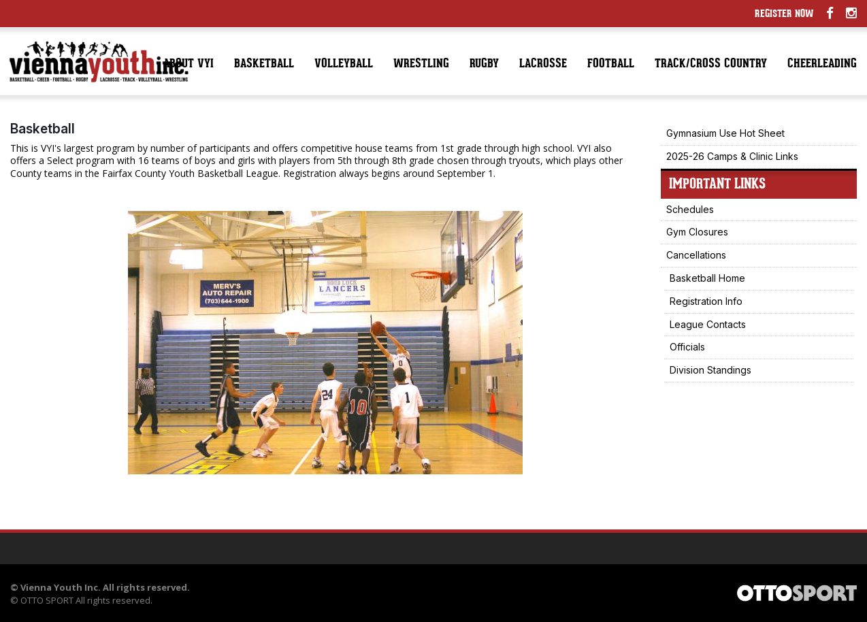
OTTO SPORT (46, 600)
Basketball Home (707, 278)
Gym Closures (697, 232)
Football (610, 64)
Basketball (264, 64)
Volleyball (343, 64)
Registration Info (706, 301)
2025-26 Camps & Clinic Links (732, 156)
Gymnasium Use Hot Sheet (725, 133)
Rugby (484, 64)
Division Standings (710, 370)
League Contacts (708, 324)
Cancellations (696, 255)
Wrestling (421, 64)
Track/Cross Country (711, 64)
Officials (687, 347)
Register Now (784, 15)
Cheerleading (822, 64)
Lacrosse (543, 64)
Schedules (690, 209)
